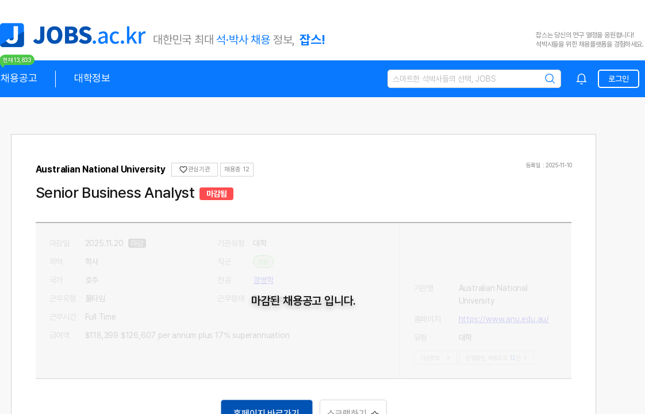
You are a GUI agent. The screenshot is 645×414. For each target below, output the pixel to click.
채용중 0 (236, 169)
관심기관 (195, 169)
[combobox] (582, 79)
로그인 (618, 78)
